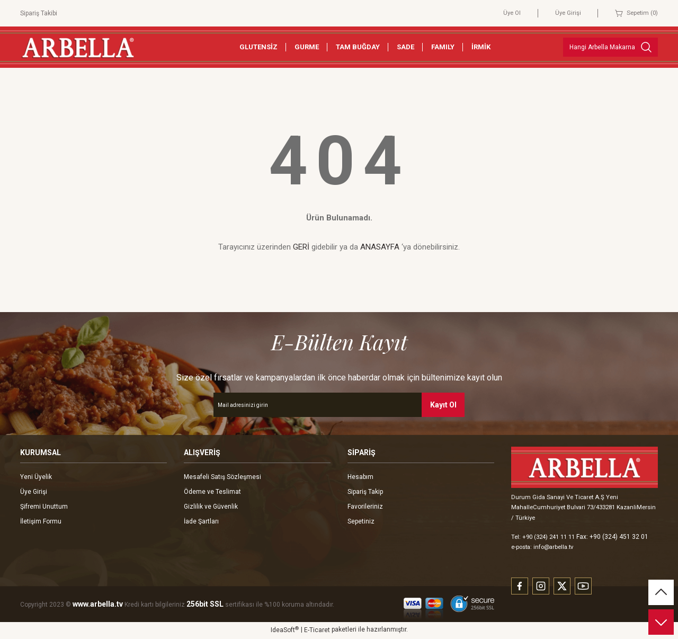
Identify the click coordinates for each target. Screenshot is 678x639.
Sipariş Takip (365, 491)
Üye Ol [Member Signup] (506, 13)
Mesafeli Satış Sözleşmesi (222, 477)
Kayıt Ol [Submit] (443, 405)
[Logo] (78, 46)
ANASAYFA (379, 247)
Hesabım (360, 477)
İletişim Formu (40, 521)
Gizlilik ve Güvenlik (211, 506)
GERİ (301, 247)
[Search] (610, 47)
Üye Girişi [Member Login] (564, 13)
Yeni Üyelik (36, 477)
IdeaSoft (285, 631)
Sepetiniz (360, 521)
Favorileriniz (365, 506)
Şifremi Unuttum (44, 506)
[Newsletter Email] (339, 405)
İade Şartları (201, 521)
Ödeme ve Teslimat (212, 491)
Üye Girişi (33, 491)
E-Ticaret (317, 631)
